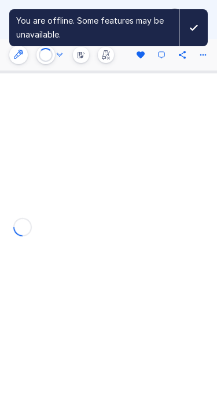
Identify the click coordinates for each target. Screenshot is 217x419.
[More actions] (203, 55)
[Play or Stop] (45, 55)
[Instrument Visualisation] (81, 55)
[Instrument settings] (18, 55)
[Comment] (161, 55)
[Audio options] (59, 55)
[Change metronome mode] (106, 55)
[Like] (140, 55)
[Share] (182, 55)
